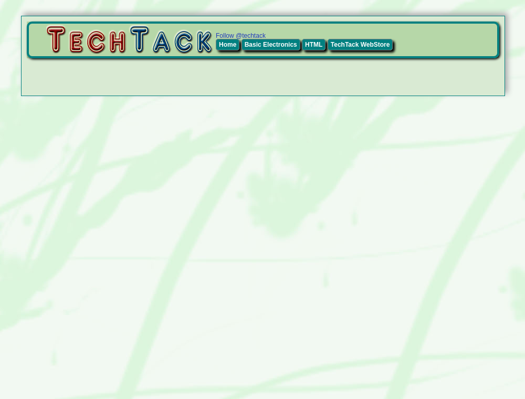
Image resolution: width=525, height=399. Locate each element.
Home (227, 44)
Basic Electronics (271, 44)
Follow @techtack (241, 35)
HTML (313, 44)
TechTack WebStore (360, 44)
